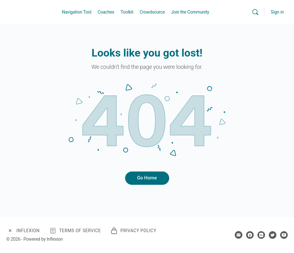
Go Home (147, 178)
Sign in (277, 12)
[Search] (255, 12)
